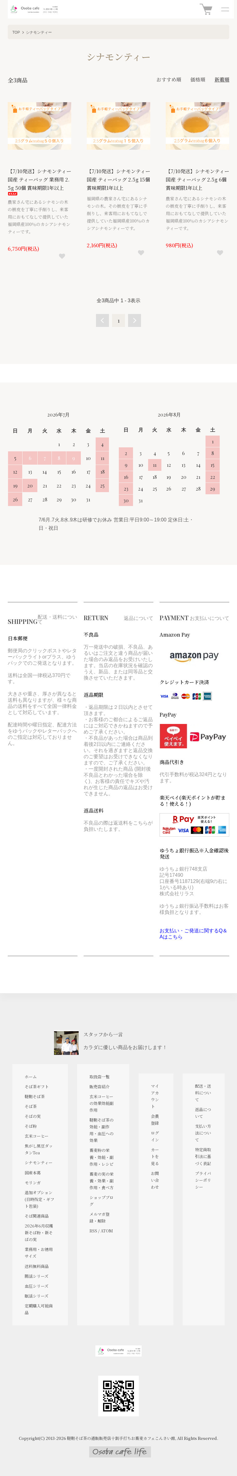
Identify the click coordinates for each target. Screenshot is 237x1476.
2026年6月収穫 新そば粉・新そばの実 (39, 1232)
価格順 (197, 79)
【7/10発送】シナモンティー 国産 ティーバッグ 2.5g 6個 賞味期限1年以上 (197, 179)
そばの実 (33, 1116)
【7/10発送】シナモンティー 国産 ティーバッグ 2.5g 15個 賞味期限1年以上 (118, 179)
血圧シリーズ (36, 1286)
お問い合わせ (155, 1180)
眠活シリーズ (36, 1296)
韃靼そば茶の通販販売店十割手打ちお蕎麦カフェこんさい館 (121, 1438)
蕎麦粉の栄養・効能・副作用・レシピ (101, 1157)
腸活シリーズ (36, 1276)
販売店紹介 (99, 1086)
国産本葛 (33, 1173)
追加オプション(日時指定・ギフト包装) (39, 1199)
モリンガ (33, 1182)
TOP (16, 32)
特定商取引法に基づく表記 (203, 1156)
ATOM (107, 1231)
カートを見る (155, 1156)
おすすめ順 (168, 79)
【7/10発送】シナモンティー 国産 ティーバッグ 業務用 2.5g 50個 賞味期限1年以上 (39, 182)
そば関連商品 (37, 1216)
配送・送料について (203, 1092)
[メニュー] (224, 9)
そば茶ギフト (37, 1086)
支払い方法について (203, 1133)
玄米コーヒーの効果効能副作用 (101, 1103)
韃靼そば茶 (35, 1096)
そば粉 (31, 1126)
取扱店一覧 (99, 1077)
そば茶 (31, 1106)
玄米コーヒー (36, 1136)
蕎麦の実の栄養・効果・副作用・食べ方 (101, 1180)
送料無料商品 (37, 1266)
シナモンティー (39, 32)
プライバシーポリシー (203, 1180)
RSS (93, 1231)
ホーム (31, 1077)
